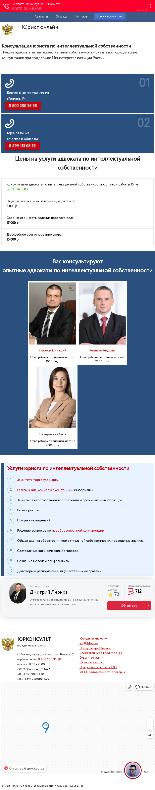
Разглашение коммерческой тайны (44, 490)
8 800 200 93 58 (49, 659)
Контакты (81, 17)
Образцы (62, 17)
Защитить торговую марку (37, 479)
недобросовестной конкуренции (78, 530)
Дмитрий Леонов (49, 592)
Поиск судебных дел (109, 16)
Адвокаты (41, 17)
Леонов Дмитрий (52, 350)
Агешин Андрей (102, 350)
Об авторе (129, 605)
